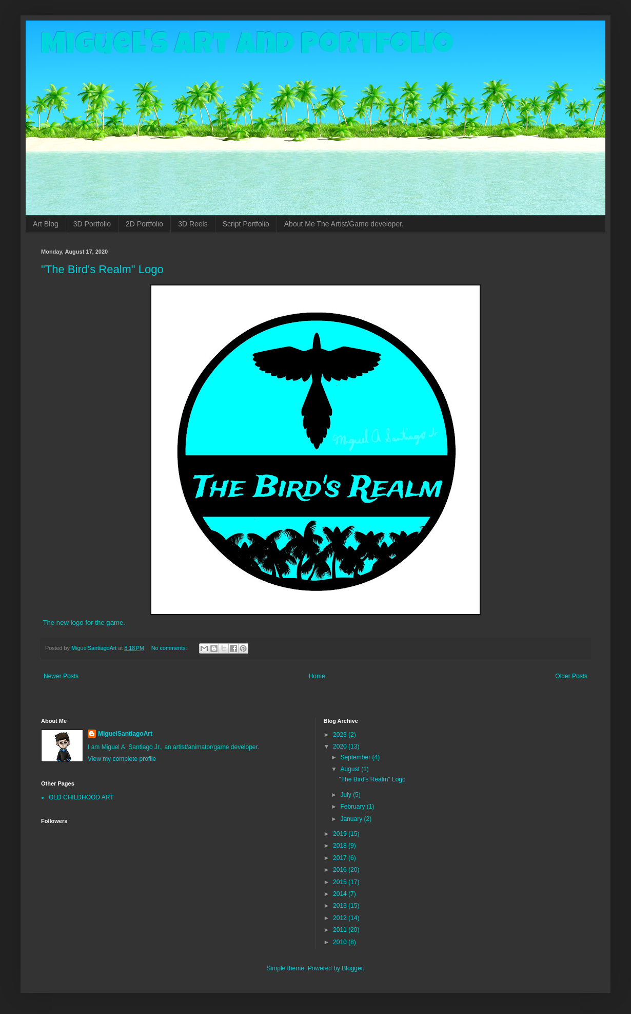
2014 (340, 893)
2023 (340, 734)
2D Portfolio (144, 224)
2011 (340, 929)
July (346, 794)
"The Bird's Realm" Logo (102, 269)
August (350, 769)
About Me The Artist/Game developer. (344, 224)
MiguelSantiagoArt (125, 733)
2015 (340, 882)
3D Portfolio (92, 224)
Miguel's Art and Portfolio (247, 47)
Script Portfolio (246, 224)
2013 (340, 905)
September (356, 757)
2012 (340, 918)
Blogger (352, 968)
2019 (340, 833)
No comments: (170, 648)
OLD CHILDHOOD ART (81, 797)
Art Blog (45, 224)
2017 (340, 858)
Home (317, 676)
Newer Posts (61, 676)
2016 (340, 869)
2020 (340, 746)
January (352, 818)
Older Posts (571, 676)
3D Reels (193, 224)
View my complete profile (122, 758)
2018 (340, 845)
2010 (340, 942)
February (353, 806)
